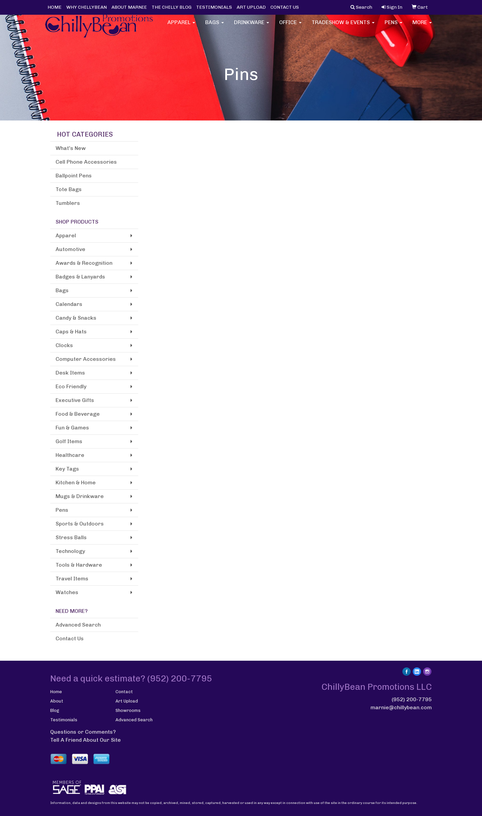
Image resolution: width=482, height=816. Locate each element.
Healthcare (70, 455)
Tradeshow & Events (343, 26)
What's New (71, 148)
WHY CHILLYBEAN (86, 7)
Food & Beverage (78, 414)
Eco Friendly (71, 386)
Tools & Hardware (79, 565)
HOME (55, 7)
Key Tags (67, 469)
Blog (54, 710)
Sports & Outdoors (80, 523)
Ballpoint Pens (74, 175)
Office (290, 26)
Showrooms (128, 710)
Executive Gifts (75, 400)
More (422, 26)
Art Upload (126, 701)
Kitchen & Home (76, 482)
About (56, 701)
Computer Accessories (86, 359)
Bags (214, 26)
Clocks (64, 345)
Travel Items (72, 578)
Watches (67, 592)
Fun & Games (72, 427)
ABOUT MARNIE (129, 7)
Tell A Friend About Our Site (85, 740)
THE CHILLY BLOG (171, 7)
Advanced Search (78, 625)
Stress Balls (71, 537)
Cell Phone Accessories (86, 162)
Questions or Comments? (83, 732)
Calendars (69, 304)
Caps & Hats (71, 331)
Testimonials (63, 719)
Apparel (181, 26)
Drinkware (251, 26)
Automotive (70, 249)
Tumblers (68, 203)
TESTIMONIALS (214, 7)
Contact (124, 691)
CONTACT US (284, 7)
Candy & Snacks (76, 318)
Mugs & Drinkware (80, 496)
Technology (70, 551)
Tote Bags (69, 189)
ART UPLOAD (251, 7)
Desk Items (70, 373)
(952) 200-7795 (412, 699)
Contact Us (70, 638)
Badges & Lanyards (80, 276)
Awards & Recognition (84, 263)
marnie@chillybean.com (401, 707)
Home (56, 691)
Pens (393, 26)
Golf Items (69, 441)
